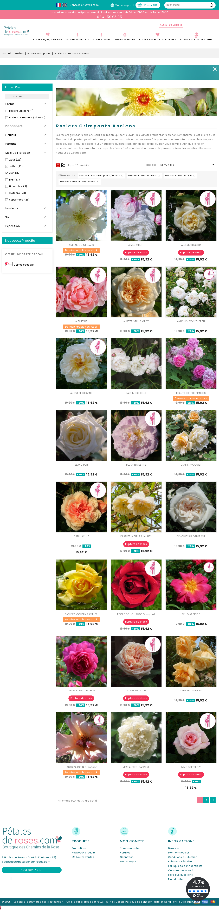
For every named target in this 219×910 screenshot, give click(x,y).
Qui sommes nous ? (181, 870)
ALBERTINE (81, 321)
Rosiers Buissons (125, 39)
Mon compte (128, 861)
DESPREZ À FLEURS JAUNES (136, 536)
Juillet (16, 166)
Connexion (127, 857)
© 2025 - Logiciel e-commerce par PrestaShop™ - (34, 902)
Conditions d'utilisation (182, 857)
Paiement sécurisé (180, 861)
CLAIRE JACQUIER (191, 464)
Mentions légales (179, 852)
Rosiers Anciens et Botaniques (157, 39)
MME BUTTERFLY (191, 767)
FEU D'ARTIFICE (191, 614)
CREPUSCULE (81, 536)
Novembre (18, 186)
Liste (63, 165)
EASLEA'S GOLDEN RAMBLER (81, 614)
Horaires (125, 852)
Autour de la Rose (171, 24)
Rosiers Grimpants (78, 39)
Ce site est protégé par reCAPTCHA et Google (95, 902)
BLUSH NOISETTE (136, 464)
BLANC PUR (81, 464)
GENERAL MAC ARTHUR (81, 690)
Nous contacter (31, 870)
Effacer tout (15, 96)
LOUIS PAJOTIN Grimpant (81, 767)
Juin (15, 173)
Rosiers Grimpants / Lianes (28, 117)
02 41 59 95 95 (109, 17)
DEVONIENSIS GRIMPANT (191, 536)
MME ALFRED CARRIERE (136, 767)
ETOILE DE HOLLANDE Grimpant (136, 614)
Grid (58, 165)
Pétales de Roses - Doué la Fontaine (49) (30, 857)
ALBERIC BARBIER (191, 245)
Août (15, 159)
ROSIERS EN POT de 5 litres (196, 39)
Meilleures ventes (83, 857)
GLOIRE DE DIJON (136, 690)
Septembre (19, 199)
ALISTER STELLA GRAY (136, 321)
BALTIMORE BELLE (136, 393)
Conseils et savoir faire (84, 5)
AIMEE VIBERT (136, 245)
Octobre (17, 193)
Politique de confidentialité (185, 866)
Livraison (173, 848)
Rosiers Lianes (102, 39)
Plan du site (175, 879)
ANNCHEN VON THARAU (191, 321)
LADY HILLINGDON (191, 690)
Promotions (79, 848)
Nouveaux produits (84, 852)
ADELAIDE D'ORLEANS (81, 245)
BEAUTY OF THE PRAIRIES (191, 393)
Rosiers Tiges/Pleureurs (47, 39)
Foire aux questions (180, 875)
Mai (14, 179)
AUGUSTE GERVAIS (81, 393)
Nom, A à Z (187, 165)
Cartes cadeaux (24, 264)
